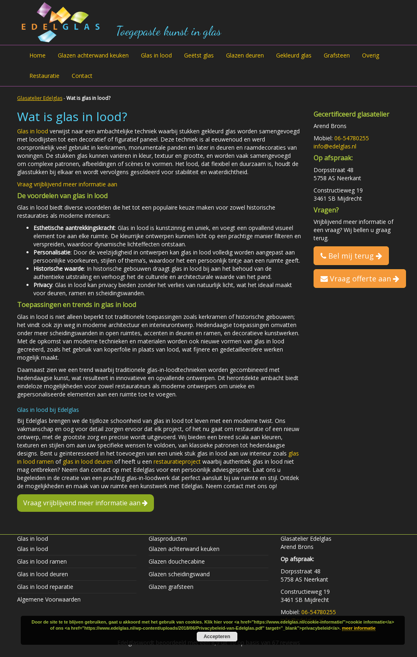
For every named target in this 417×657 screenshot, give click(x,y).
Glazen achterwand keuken (93, 55)
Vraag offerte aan (359, 278)
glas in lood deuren (88, 461)
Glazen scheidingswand (179, 574)
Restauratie (44, 76)
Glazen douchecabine (177, 561)
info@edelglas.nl (335, 146)
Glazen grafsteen (171, 587)
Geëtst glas (199, 55)
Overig (370, 55)
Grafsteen (337, 55)
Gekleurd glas (294, 55)
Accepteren (217, 636)
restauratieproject (177, 461)
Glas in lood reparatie (45, 587)
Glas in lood (156, 55)
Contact (82, 76)
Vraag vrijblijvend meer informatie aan (67, 184)
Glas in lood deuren (42, 574)
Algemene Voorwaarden (49, 599)
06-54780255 (351, 138)
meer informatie (359, 628)
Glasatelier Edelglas (39, 98)
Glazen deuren (245, 55)
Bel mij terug (351, 256)
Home (37, 55)
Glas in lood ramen (42, 561)
